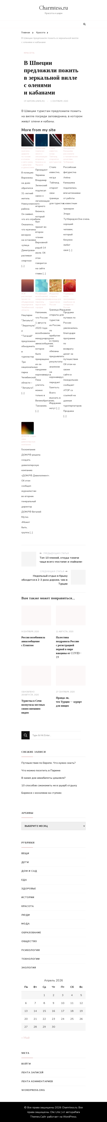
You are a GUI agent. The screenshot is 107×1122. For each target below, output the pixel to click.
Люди (25, 914)
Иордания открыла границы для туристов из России (55, 299)
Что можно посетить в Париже (40, 770)
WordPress (69, 1116)
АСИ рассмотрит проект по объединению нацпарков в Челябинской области (27, 301)
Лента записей (32, 1072)
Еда (24, 879)
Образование (31, 932)
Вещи (25, 853)
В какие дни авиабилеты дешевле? (43, 777)
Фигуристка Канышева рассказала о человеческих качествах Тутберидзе (69, 155)
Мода (25, 923)
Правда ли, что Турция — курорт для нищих (69, 701)
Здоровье (28, 888)
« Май (25, 1037)
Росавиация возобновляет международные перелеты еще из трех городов (41, 300)
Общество (29, 941)
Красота (29, 53)
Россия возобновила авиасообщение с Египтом (33, 641)
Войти (26, 1063)
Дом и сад (29, 870)
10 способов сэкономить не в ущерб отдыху (49, 785)
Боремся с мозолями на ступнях (41, 792)
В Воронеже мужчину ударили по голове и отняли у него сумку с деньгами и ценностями (27, 158)
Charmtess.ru (53, 8)
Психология (30, 949)
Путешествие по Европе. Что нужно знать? (48, 762)
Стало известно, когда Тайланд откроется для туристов (55, 155)
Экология (28, 967)
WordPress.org (33, 1089)
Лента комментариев (37, 1080)
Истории (27, 897)
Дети (25, 862)
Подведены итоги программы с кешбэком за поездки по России (69, 300)
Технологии (30, 958)
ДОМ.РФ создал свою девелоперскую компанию (27, 440)
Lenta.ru (40, 101)
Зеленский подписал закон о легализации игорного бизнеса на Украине (41, 156)
